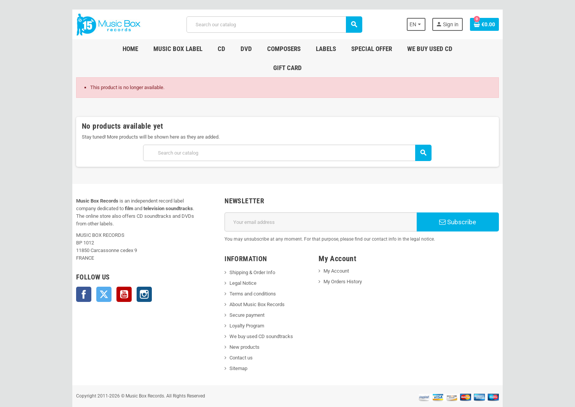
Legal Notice (238, 264)
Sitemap (234, 349)
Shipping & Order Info (248, 253)
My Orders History (344, 262)
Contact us (236, 339)
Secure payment (242, 296)
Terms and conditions (248, 275)
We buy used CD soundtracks (257, 317)
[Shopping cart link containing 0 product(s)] (497, 24)
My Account (337, 252)
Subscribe (468, 203)
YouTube (111, 267)
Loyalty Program (242, 307)
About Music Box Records (252, 285)
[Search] (274, 24)
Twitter (91, 267)
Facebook (70, 267)
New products (240, 328)
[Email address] (322, 202)
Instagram (131, 267)
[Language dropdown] (428, 24)
